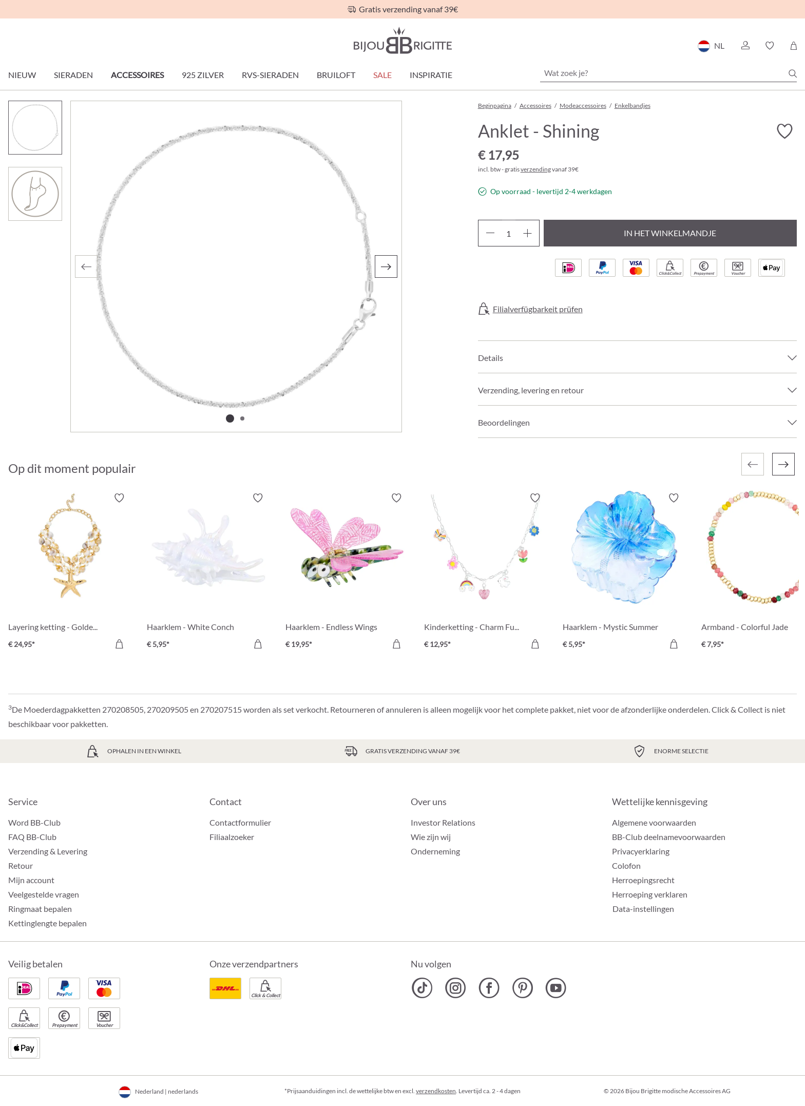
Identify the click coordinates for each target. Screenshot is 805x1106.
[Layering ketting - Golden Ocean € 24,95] (69, 572)
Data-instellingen (643, 908)
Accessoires (137, 75)
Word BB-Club (34, 822)
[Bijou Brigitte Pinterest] (522, 988)
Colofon (626, 865)
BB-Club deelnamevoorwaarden (668, 837)
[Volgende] (386, 266)
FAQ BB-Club (32, 837)
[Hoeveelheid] (509, 233)
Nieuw (22, 75)
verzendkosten (436, 1091)
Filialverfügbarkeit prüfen (538, 309)
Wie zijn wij (431, 837)
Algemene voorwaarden (654, 822)
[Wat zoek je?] (668, 73)
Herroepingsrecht (643, 880)
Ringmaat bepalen (40, 908)
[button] (745, 45)
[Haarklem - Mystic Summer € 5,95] (624, 572)
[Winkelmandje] (793, 45)
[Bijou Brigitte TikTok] (422, 988)
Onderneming (435, 851)
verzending (536, 169)
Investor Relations (443, 822)
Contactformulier (240, 822)
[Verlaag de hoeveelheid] (490, 233)
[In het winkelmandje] (119, 644)
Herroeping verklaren (649, 894)
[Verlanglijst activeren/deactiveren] (784, 131)
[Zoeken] (792, 73)
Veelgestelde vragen (43, 894)
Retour (20, 865)
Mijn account (31, 880)
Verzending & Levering (47, 851)
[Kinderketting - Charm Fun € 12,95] (485, 572)
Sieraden (73, 75)
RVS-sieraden (270, 75)
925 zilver (203, 75)
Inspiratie (431, 75)
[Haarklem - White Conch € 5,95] (208, 572)
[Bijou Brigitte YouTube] (555, 988)
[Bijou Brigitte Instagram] (455, 988)
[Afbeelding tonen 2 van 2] (242, 418)
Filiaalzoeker (231, 837)
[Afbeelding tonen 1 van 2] (230, 418)
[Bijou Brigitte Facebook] (489, 988)
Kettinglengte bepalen (47, 923)
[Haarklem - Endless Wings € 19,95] (347, 572)
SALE (382, 75)
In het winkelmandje (670, 233)
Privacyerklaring (640, 851)
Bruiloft (336, 75)
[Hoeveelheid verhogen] (527, 233)
